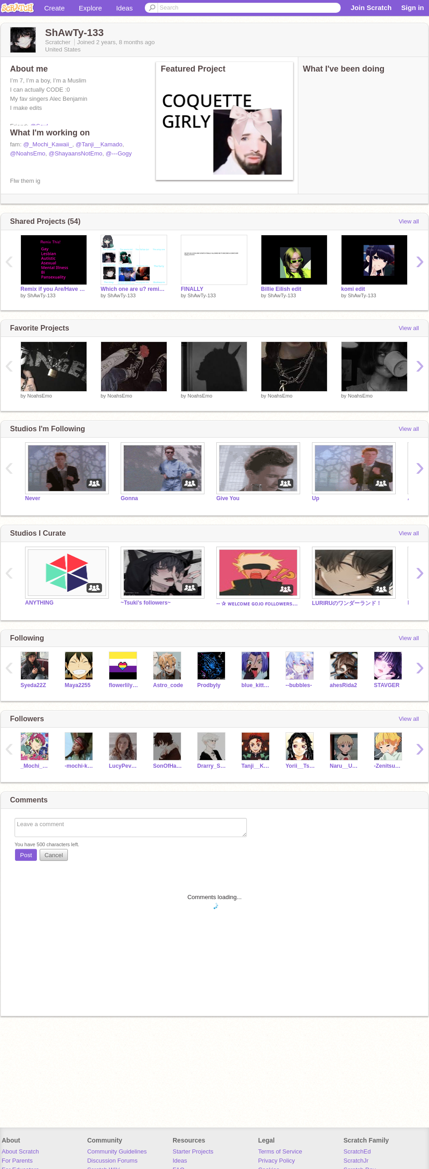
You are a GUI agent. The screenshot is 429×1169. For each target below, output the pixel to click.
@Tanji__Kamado (99, 144)
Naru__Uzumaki (345, 766)
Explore (90, 8)
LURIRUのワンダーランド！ (347, 603)
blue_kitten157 (256, 685)
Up (315, 498)
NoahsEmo (39, 395)
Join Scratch (371, 7)
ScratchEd (357, 1151)
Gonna (129, 498)
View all (408, 221)
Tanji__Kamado (256, 766)
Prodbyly (208, 685)
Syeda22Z (33, 685)
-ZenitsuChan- (389, 766)
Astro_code (168, 685)
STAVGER (386, 685)
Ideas (124, 8)
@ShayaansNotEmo (75, 153)
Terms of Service (280, 1151)
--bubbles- (299, 685)
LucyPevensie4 (124, 766)
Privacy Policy (276, 1160)
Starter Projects (193, 1151)
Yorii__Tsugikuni (301, 766)
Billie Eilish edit (281, 289)
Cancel (54, 855)
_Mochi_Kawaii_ (35, 766)
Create (54, 8)
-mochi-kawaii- (80, 766)
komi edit (353, 289)
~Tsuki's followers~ (146, 603)
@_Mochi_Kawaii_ (47, 144)
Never (32, 498)
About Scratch (20, 1151)
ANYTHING (39, 603)
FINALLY (192, 289)
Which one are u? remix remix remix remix (134, 289)
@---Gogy (119, 153)
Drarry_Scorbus (212, 766)
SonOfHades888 (168, 766)
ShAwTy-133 (41, 295)
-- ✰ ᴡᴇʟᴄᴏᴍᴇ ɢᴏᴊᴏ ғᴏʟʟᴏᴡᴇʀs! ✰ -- (257, 603)
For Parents (17, 1160)
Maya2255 (78, 685)
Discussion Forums (112, 1160)
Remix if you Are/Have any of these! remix (53, 289)
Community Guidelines (117, 1151)
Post (26, 855)
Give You (228, 498)
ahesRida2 (343, 685)
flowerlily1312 (124, 685)
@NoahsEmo (28, 153)
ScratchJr (355, 1160)
